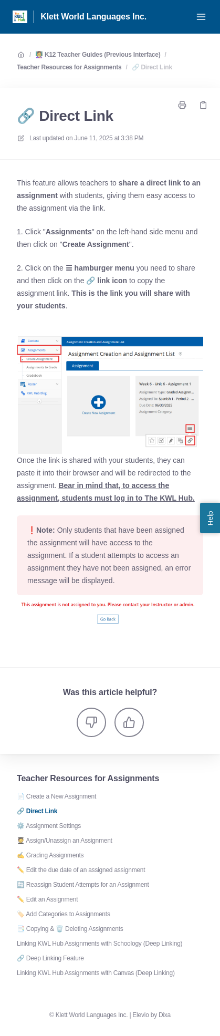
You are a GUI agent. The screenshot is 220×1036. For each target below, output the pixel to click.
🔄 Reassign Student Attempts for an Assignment (83, 884)
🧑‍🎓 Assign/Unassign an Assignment (64, 840)
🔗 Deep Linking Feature (50, 958)
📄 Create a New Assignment (56, 796)
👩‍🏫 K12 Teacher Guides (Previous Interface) (97, 54)
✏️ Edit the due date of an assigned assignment (81, 870)
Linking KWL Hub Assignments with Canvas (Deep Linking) (96, 973)
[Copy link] (203, 105)
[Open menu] (201, 16)
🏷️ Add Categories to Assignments (63, 914)
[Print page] (182, 105)
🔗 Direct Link (152, 67)
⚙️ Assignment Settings (49, 826)
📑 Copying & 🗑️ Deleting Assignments (70, 929)
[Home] (20, 16)
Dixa (165, 1015)
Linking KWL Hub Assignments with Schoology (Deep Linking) (99, 943)
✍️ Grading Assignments (50, 855)
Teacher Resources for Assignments (69, 67)
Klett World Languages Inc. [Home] (93, 16)
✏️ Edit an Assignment (47, 899)
